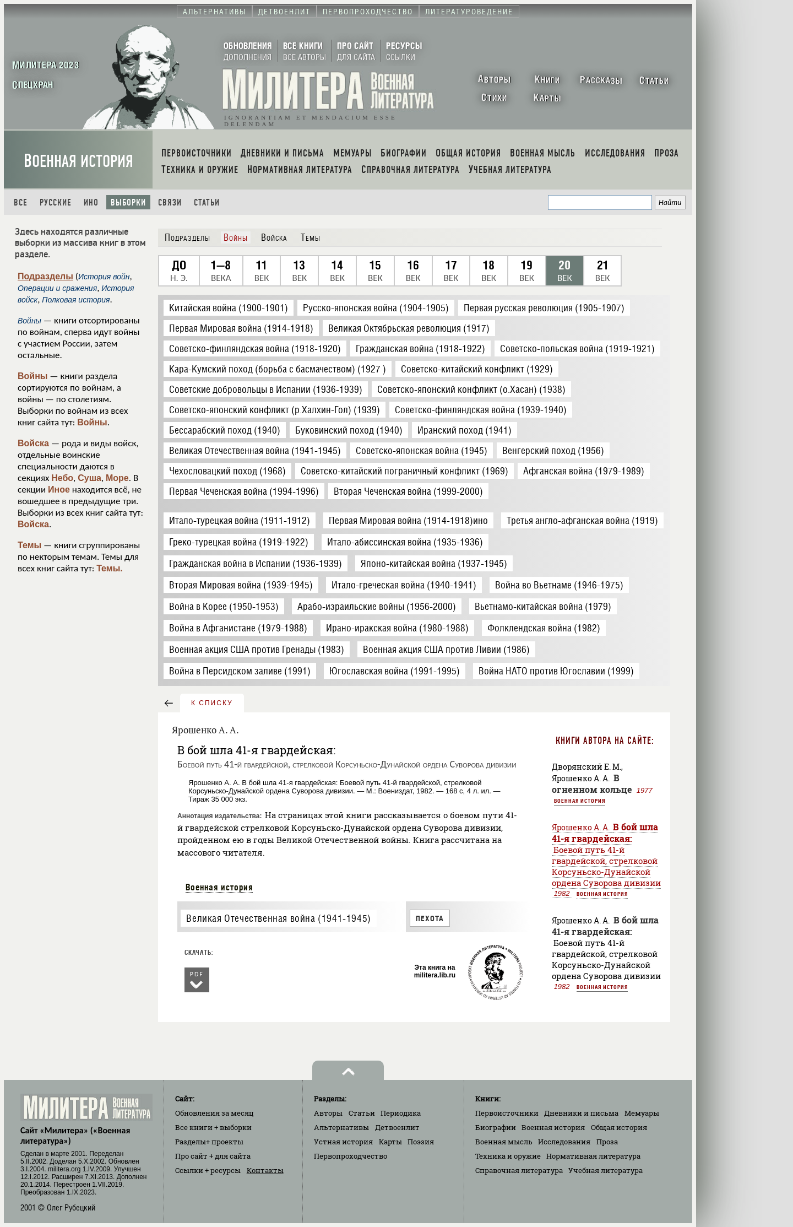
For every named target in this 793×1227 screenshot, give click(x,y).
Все (21, 202)
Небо (62, 478)
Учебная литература (605, 1170)
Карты (390, 1142)
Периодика (401, 1113)
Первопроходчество (350, 1156)
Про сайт (213, 1156)
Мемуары (641, 1113)
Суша (89, 478)
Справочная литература (519, 1170)
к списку (212, 703)
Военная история (78, 161)
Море (117, 478)
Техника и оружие (508, 1156)
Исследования (564, 1142)
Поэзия (421, 1142)
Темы (29, 545)
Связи (170, 202)
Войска (33, 443)
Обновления (214, 1113)
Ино (91, 202)
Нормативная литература (593, 1156)
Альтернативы (341, 1127)
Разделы (209, 1142)
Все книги (213, 1127)
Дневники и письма (581, 1113)
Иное (59, 489)
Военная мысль (504, 1142)
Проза (607, 1142)
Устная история (343, 1142)
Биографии (495, 1127)
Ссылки (208, 1170)
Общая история (619, 1127)
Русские (56, 202)
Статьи (207, 202)
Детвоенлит (397, 1127)
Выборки (128, 202)
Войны (33, 376)
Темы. (109, 568)
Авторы (328, 1113)
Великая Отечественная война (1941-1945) (278, 918)
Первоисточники (507, 1113)
